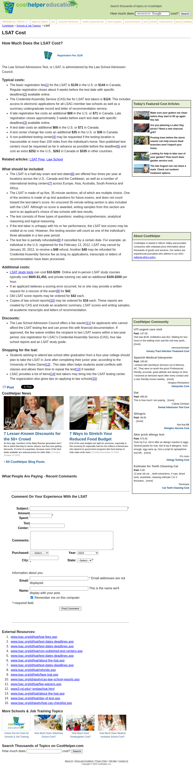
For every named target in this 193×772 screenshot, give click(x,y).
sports (178, 21)
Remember (40, 601)
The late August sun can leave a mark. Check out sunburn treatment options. (168, 169)
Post (8, 387)
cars (53, 21)
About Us (69, 765)
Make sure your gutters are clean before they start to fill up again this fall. (168, 116)
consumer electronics (68, 21)
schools (153, 21)
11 (88, 323)
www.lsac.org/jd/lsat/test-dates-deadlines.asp (42, 645)
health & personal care (93, 21)
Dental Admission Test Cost (173, 407)
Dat (136, 392)
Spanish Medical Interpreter (153, 357)
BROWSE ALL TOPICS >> (15, 21)
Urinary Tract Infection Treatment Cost (167, 351)
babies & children (40, 21)
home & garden (114, 21)
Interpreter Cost (180, 386)
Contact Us (123, 765)
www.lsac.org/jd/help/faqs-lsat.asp (34, 678)
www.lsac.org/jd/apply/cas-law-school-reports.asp (45, 683)
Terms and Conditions (84, 765)
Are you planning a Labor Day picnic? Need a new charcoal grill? (167, 129)
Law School (54, 159)
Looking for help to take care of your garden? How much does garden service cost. (168, 157)
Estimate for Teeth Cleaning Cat (156, 466)
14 (53, 374)
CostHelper (8, 25)
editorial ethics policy (145, 257)
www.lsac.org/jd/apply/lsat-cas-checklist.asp (41, 706)
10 (52, 300)
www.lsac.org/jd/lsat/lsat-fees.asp (34, 640)
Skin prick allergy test (149, 434)
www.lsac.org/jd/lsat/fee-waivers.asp (36, 687)
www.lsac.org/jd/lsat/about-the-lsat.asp (38, 664)
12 (47, 364)
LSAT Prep (37, 159)
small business (166, 21)
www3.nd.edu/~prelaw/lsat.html (33, 692)
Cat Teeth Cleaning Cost (175, 488)
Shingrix (140, 413)
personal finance (133, 21)
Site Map (113, 765)
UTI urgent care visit (148, 329)
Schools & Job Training (29, 25)
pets (145, 21)
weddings (187, 21)
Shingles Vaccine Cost (176, 428)
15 (94, 378)
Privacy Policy (101, 765)
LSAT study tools (21, 272)
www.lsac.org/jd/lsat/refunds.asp (33, 673)
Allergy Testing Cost (177, 460)
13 (78, 369)
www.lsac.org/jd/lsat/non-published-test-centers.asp (47, 654)
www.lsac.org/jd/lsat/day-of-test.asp (35, 701)
